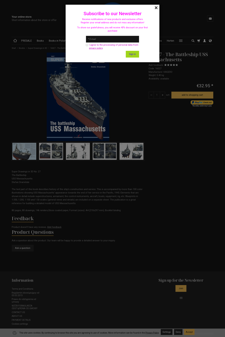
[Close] (156, 8)
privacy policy (96, 48)
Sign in (132, 54)
